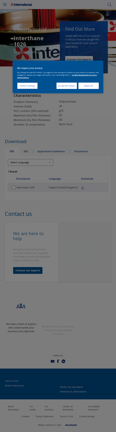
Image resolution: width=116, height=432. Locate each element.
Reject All (88, 86)
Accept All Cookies (66, 86)
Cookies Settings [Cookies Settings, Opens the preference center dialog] (27, 86)
